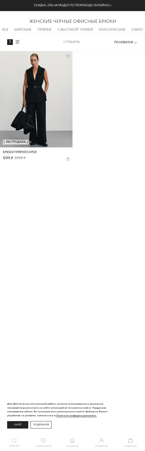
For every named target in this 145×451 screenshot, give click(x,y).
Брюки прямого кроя (20, 152)
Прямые (44, 29)
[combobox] (126, 42)
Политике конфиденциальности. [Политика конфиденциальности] (76, 415)
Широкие (23, 29)
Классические (112, 29)
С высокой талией (75, 29)
